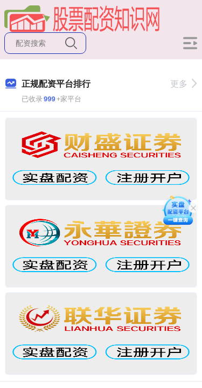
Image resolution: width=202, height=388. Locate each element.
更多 (183, 83)
